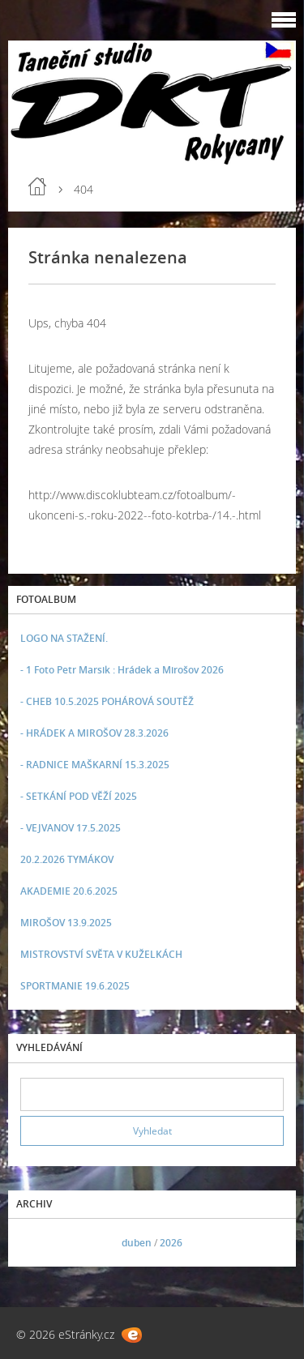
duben (137, 1243)
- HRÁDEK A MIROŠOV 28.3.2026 (94, 733)
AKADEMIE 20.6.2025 (69, 891)
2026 (171, 1243)
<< (38, 1243)
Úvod (37, 186)
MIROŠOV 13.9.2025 (66, 923)
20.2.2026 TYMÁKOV (66, 859)
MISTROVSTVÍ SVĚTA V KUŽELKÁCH (101, 954)
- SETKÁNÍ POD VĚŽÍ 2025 (78, 796)
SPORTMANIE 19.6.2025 (75, 986)
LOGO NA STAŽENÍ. (64, 638)
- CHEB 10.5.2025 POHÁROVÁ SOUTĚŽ (107, 701)
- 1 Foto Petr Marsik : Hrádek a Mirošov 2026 (122, 670)
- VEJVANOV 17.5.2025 (70, 828)
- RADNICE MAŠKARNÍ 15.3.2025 (94, 764)
